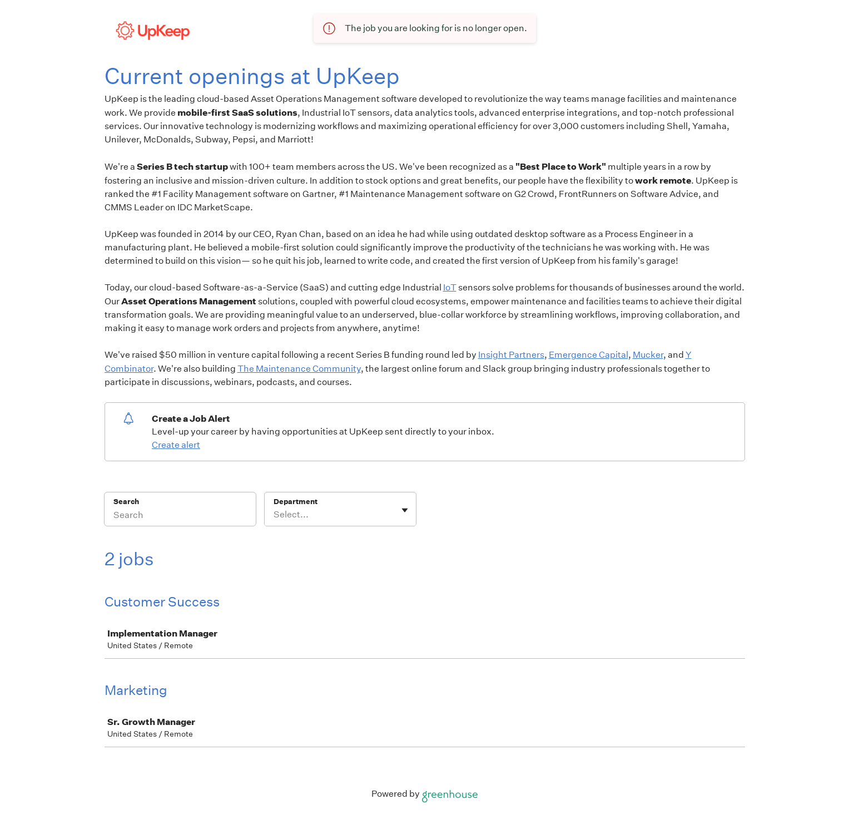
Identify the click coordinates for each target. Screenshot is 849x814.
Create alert (176, 445)
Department (295, 501)
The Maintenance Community (299, 368)
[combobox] (274, 515)
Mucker (648, 354)
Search (126, 501)
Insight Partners (511, 354)
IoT (449, 287)
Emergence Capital (588, 354)
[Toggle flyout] (404, 510)
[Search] (180, 516)
